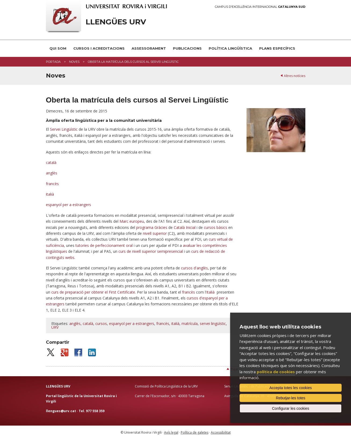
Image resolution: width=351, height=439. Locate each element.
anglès (51, 172)
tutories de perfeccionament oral (104, 245)
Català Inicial (185, 227)
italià (50, 194)
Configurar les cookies (290, 408)
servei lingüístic (213, 323)
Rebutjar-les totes (290, 398)
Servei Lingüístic (64, 129)
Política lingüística (230, 48)
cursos (101, 323)
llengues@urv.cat (61, 411)
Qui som (57, 48)
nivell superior (155, 233)
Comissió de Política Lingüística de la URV (166, 386)
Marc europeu (132, 221)
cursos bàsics (215, 227)
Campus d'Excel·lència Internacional (260, 6)
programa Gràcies (151, 227)
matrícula (190, 323)
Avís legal (171, 432)
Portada (53, 62)
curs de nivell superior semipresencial (150, 251)
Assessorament (149, 48)
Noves (74, 62)
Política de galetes (194, 432)
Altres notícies (294, 76)
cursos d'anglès (194, 267)
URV (55, 327)
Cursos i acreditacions (99, 48)
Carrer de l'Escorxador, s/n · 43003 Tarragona (169, 396)
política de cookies (276, 371)
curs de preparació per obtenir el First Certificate (93, 292)
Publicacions (187, 48)
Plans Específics (277, 48)
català (51, 162)
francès (52, 183)
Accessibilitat (221, 432)
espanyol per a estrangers (68, 204)
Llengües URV (116, 22)
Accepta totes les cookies (290, 388)
